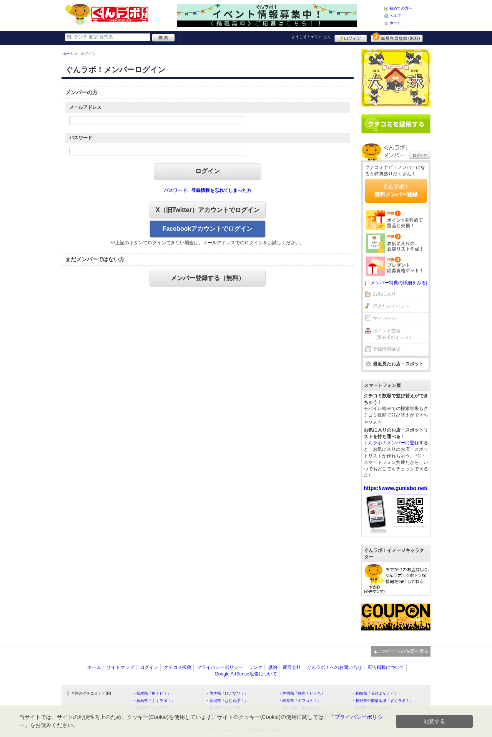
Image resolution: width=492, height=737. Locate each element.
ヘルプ (395, 15)
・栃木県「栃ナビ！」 (152, 693)
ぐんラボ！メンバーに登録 (391, 442)
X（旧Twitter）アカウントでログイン (207, 210)
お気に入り (384, 294)
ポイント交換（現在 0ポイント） (393, 334)
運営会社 (292, 667)
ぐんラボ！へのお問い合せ (334, 667)
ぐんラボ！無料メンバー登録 (395, 190)
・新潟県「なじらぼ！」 (227, 701)
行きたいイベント (391, 306)
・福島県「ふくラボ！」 (154, 701)
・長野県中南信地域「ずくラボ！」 (382, 701)
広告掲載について (385, 667)
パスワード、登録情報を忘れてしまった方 (207, 190)
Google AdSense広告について (245, 674)
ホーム (395, 23)
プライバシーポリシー (220, 667)
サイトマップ (120, 667)
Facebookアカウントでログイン (208, 228)
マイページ (384, 318)
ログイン (350, 37)
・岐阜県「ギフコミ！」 (300, 701)
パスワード (80, 137)
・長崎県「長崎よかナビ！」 (377, 693)
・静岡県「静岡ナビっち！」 (304, 693)
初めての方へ (400, 8)
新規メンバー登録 (397, 37)
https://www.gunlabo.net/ (395, 488)
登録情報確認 (387, 349)
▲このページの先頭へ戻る (401, 651)
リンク (256, 667)
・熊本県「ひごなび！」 (227, 693)
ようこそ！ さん (311, 37)
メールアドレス (85, 107)
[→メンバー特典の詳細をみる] (396, 282)
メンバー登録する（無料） (207, 278)
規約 (272, 667)
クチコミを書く (395, 123)
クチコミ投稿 (177, 667)
